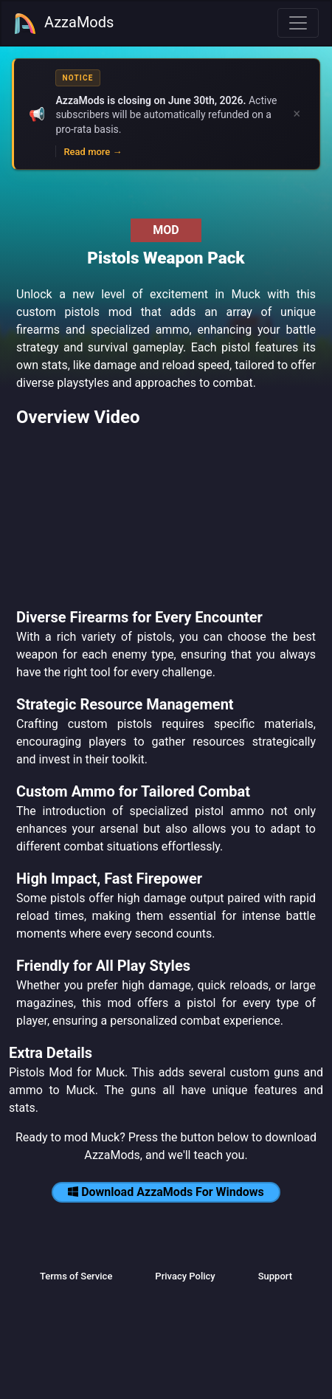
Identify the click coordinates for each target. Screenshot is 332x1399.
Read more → (92, 151)
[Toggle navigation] (298, 23)
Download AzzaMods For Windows (166, 1192)
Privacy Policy (185, 1276)
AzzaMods (63, 23)
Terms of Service (76, 1276)
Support (275, 1276)
